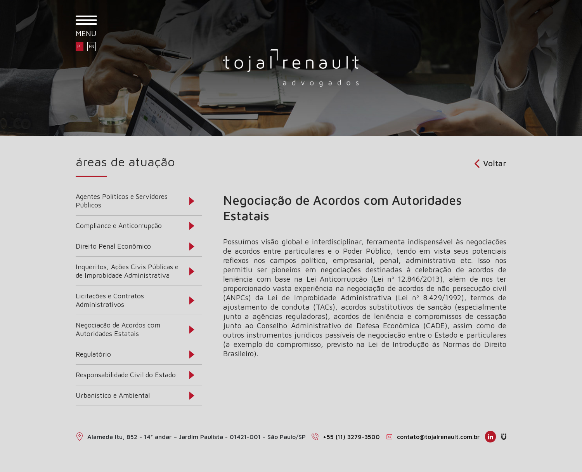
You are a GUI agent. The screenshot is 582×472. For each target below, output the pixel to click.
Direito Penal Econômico (113, 246)
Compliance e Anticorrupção (119, 225)
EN (91, 47)
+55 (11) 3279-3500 (351, 436)
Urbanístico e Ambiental (113, 395)
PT (79, 47)
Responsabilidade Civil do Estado (126, 375)
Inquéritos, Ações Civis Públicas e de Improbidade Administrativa (127, 271)
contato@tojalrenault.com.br (438, 436)
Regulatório (93, 354)
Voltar (490, 163)
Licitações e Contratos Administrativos (110, 300)
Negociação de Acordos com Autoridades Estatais (118, 329)
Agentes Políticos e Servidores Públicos (122, 200)
